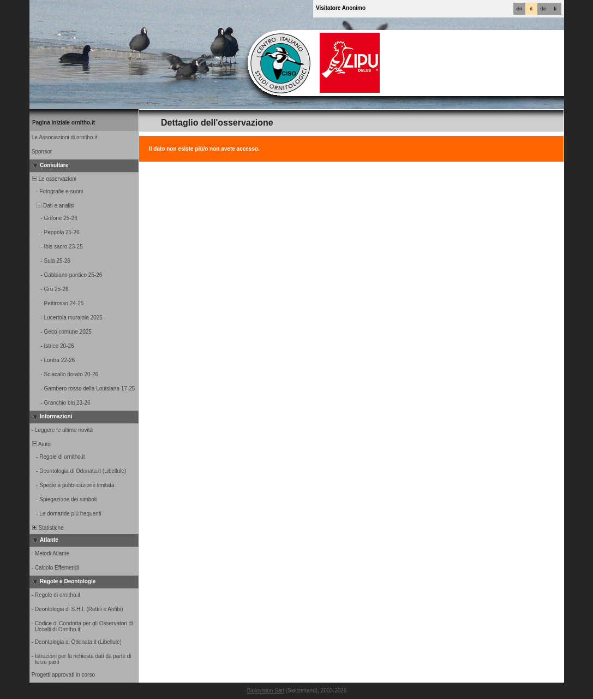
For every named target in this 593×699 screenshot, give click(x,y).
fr (555, 8)
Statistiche (47, 528)
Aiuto (41, 444)
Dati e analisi (52, 206)
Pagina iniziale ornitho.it (63, 123)
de (543, 8)
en (519, 8)
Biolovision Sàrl (265, 691)
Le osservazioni (53, 179)
